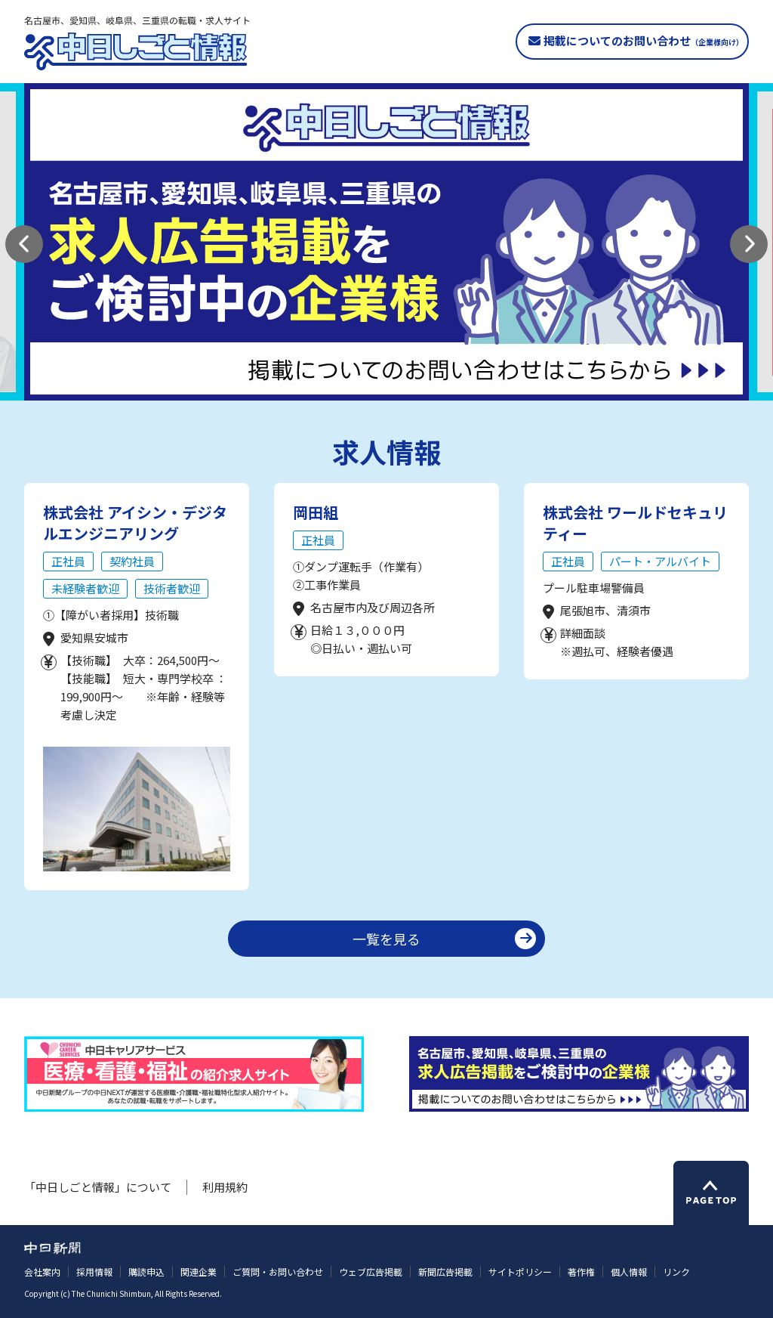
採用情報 (94, 1271)
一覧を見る (386, 938)
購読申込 (146, 1271)
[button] (24, 244)
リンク (676, 1271)
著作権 (581, 1271)
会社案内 (42, 1271)
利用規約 (225, 1187)
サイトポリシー (520, 1271)
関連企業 (198, 1271)
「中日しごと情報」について (97, 1187)
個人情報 (629, 1271)
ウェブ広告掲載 (370, 1271)
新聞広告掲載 (445, 1271)
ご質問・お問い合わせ (278, 1271)
